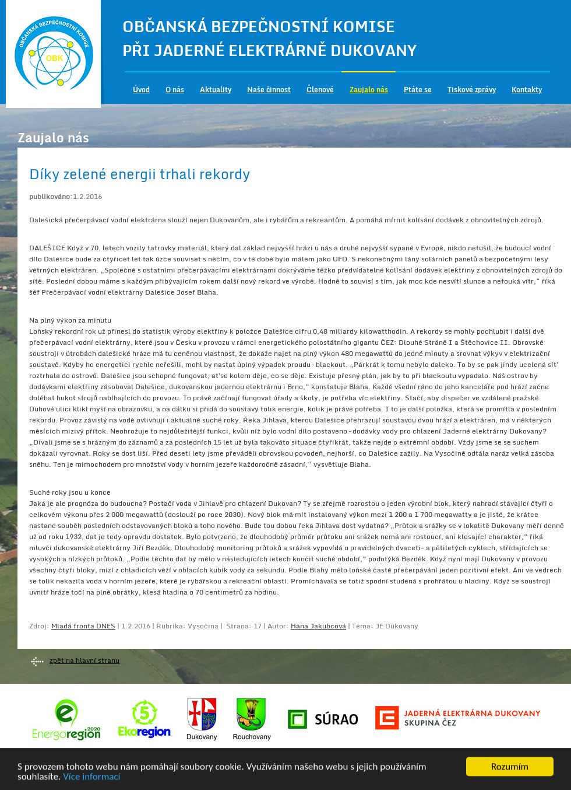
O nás (174, 89)
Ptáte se (418, 89)
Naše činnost (269, 89)
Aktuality (215, 89)
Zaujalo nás (369, 89)
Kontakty (527, 89)
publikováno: (51, 196)
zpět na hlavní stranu (84, 660)
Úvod (141, 89)
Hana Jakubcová (318, 625)
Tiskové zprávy (471, 89)
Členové (320, 89)
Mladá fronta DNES (83, 625)
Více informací (91, 777)
